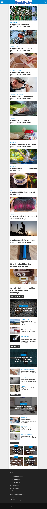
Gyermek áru (13, 142)
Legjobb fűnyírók (14, 485)
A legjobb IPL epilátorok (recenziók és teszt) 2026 (20, 73)
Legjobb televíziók (15, 479)
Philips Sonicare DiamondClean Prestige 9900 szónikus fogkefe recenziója (30, 462)
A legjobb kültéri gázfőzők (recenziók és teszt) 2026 (21, 49)
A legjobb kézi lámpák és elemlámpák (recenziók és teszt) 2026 (29, 341)
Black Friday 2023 (14, 491)
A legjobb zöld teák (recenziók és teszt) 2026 (22, 193)
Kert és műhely (13, 22)
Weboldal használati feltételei (17, 494)
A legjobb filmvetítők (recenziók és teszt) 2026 (28, 437)
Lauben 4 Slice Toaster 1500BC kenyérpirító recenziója (30, 451)
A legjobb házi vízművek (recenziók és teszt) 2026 (28, 372)
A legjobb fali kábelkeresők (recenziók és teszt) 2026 (21, 97)
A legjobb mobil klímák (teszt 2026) (27, 388)
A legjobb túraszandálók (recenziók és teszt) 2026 (23, 309)
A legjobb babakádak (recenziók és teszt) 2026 (23, 169)
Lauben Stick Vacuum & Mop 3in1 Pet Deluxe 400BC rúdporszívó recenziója (16, 451)
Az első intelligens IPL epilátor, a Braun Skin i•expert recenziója (23, 290)
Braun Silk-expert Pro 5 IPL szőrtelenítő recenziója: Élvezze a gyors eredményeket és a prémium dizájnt (16, 462)
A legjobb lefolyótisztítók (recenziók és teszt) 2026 (28, 380)
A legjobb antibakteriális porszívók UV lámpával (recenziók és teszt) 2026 (23, 359)
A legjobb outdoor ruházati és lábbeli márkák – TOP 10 (29, 322)
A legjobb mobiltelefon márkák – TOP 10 (28, 428)
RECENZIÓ (12, 214)
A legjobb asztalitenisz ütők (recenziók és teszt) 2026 (28, 331)
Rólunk (12, 497)
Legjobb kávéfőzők (15, 482)
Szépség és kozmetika (15, 70)
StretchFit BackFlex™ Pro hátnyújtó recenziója (20, 265)
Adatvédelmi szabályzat (16, 500)
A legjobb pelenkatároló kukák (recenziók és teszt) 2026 (23, 145)
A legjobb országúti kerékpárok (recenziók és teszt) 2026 (23, 241)
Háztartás (12, 94)
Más (11, 190)
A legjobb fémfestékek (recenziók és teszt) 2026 (20, 25)
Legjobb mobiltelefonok (16, 476)
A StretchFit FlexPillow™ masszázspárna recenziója (23, 217)
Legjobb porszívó (14, 488)
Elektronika (15, 394)
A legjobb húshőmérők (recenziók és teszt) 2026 (20, 121)
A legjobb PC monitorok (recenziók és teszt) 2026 (23, 407)
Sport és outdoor (15, 46)
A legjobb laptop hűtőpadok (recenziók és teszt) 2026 (28, 421)
